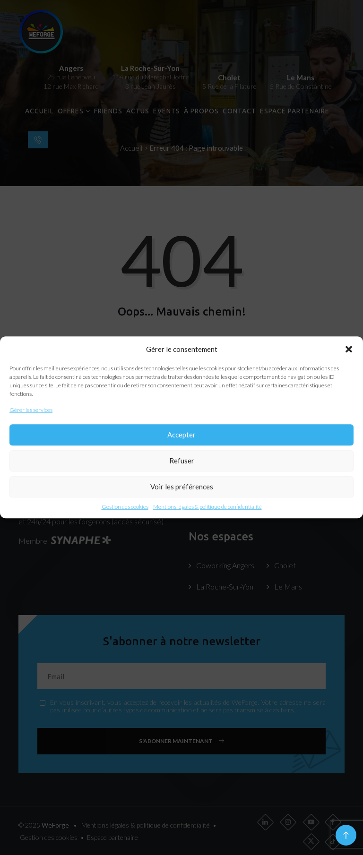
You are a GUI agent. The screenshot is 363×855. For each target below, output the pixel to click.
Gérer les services (30, 410)
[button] (349, 349)
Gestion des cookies (125, 506)
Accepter (181, 435)
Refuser (181, 461)
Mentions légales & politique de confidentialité (207, 506)
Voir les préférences (181, 487)
